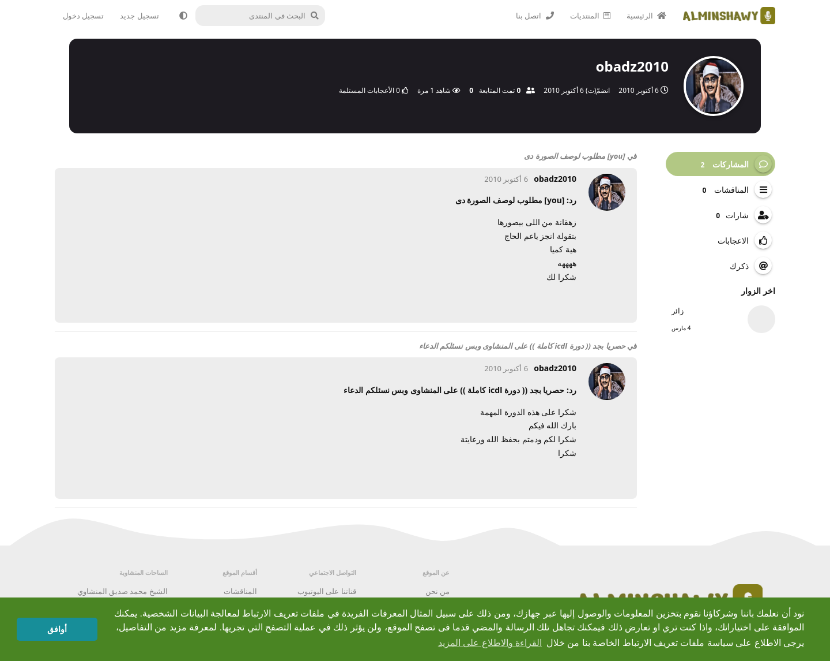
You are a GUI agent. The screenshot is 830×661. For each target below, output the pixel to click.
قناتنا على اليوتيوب (326, 591)
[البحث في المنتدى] (266, 15)
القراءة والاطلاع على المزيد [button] (490, 643)
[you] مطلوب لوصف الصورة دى (574, 156)
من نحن (437, 591)
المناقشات (240, 591)
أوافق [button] (57, 629)
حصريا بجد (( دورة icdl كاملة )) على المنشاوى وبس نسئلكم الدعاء (522, 346)
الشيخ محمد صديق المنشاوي (122, 591)
